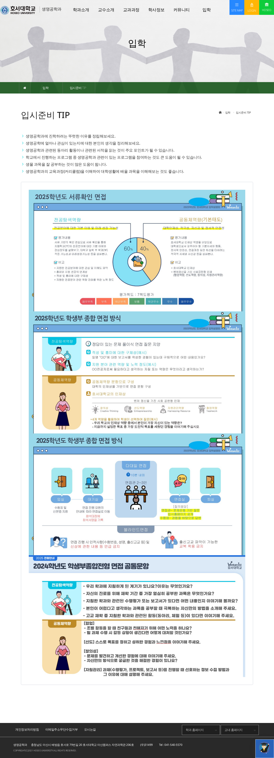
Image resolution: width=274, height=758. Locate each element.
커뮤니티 (181, 9)
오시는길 (90, 729)
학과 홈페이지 (195, 730)
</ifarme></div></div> (264, 747)
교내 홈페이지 (233, 730)
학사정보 (156, 9)
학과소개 (81, 9)
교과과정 (131, 9)
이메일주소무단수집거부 (61, 729)
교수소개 (106, 9)
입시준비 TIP (78, 88)
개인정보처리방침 (27, 729)
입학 (206, 9)
